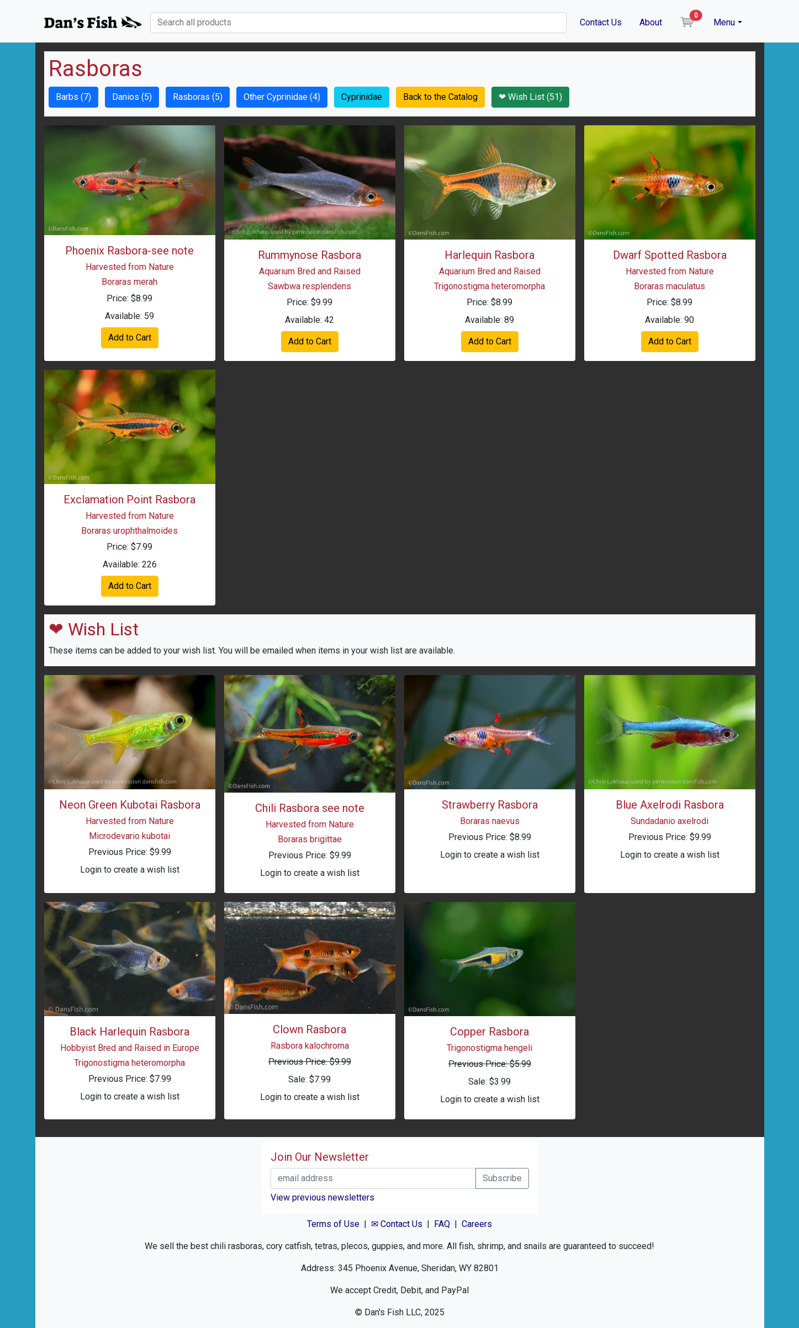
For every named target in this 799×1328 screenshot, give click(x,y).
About (650, 22)
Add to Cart (129, 337)
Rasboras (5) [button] (198, 97)
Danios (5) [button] (132, 97)
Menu (724, 22)
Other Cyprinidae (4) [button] (282, 97)
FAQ (442, 1224)
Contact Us (601, 22)
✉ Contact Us (396, 1224)
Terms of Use (333, 1224)
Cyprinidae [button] (361, 97)
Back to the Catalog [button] (440, 97)
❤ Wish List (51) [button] (530, 97)
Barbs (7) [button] (73, 97)
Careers (477, 1224)
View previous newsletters (322, 1197)
